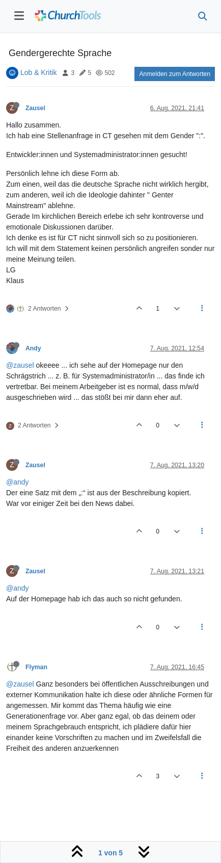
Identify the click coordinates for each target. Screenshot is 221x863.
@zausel (20, 365)
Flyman (36, 667)
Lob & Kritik (38, 72)
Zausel (35, 108)
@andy (17, 482)
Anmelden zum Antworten (174, 74)
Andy (33, 348)
